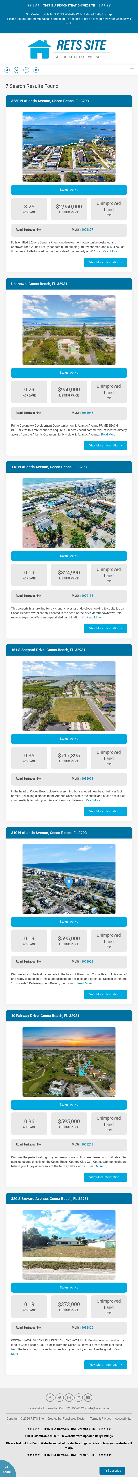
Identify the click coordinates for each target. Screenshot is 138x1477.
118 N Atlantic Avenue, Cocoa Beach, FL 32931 (50, 467)
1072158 (87, 595)
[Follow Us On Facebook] (50, 1397)
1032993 (87, 778)
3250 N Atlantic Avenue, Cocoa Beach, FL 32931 (51, 101)
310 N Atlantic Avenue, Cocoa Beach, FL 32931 (50, 833)
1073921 (87, 961)
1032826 (87, 1327)
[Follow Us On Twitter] (59, 1397)
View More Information (105, 262)
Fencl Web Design (74, 1418)
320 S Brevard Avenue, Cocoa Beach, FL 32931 (50, 1198)
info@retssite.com (99, 1408)
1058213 (87, 1144)
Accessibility (123, 1418)
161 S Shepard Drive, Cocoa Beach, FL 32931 (48, 650)
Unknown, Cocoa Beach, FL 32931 (39, 284)
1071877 (87, 229)
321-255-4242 (75, 1408)
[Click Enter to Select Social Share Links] (8, 1468)
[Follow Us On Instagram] (69, 1397)
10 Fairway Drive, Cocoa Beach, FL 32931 (45, 1015)
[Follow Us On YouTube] (88, 1397)
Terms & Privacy (100, 1418)
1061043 (87, 413)
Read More (110, 251)
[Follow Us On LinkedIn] (78, 1397)
